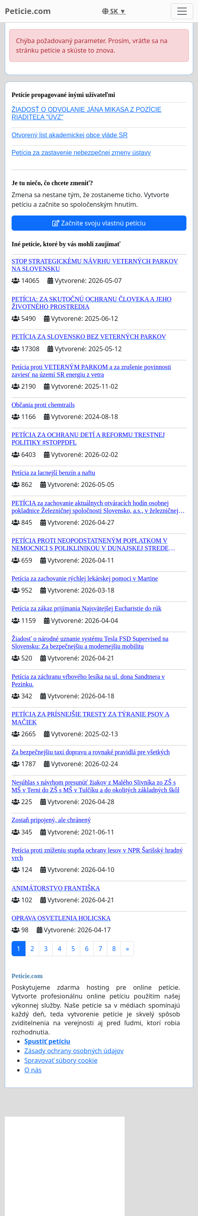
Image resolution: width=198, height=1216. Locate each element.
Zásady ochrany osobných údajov (74, 1050)
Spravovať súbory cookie (60, 1060)
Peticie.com (28, 11)
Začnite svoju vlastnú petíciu (99, 223)
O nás (33, 1070)
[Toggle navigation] (182, 11)
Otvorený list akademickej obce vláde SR (70, 135)
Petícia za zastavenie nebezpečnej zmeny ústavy (81, 152)
